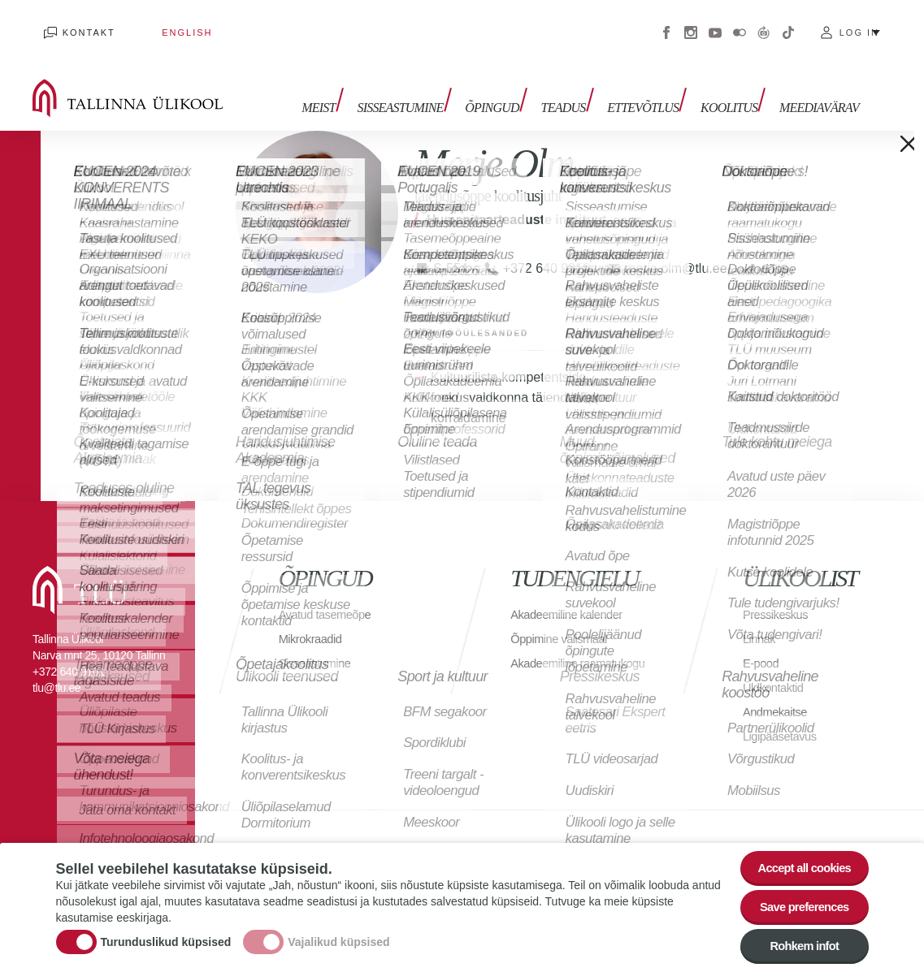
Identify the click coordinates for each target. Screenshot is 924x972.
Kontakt (77, 24)
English (153, 24)
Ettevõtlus (654, 87)
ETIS (777, 251)
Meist (351, 87)
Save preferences (797, 899)
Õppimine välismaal (563, 622)
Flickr (739, 24)
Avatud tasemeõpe (329, 597)
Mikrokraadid (314, 622)
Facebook (666, 24)
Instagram (691, 24)
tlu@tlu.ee (56, 670)
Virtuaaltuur (764, 24)
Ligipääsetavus (783, 719)
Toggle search (900, 81)
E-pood (763, 646)
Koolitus (734, 87)
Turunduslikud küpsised (166, 934)
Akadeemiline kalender (571, 597)
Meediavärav (819, 87)
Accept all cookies (797, 855)
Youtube (715, 24)
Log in (859, 24)
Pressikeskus (778, 597)
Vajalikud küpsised (338, 934)
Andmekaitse (778, 695)
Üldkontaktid (776, 670)
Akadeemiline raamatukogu (546, 654)
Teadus (579, 87)
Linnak (761, 622)
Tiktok (788, 24)
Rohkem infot (797, 944)
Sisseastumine (428, 87)
